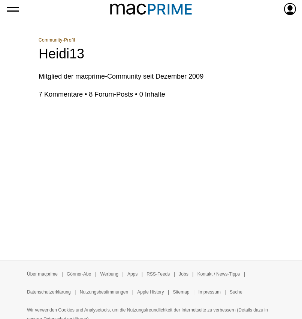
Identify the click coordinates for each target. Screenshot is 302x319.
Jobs (183, 274)
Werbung (109, 274)
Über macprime (42, 274)
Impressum (210, 292)
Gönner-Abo (79, 274)
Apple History (150, 292)
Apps (132, 274)
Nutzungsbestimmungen (104, 292)
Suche (236, 292)
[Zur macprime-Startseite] (151, 9)
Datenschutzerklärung (49, 292)
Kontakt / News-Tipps (218, 274)
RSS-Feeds (158, 274)
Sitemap (181, 292)
